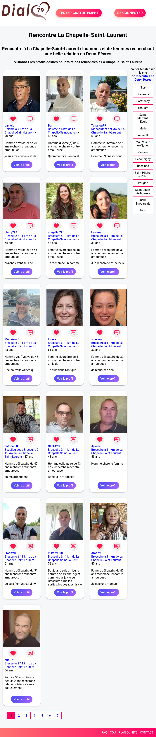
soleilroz (97, 339)
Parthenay (143, 101)
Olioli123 (54, 446)
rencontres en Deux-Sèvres (144, 77)
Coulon (143, 152)
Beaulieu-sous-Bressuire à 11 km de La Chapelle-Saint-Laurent (22, 453)
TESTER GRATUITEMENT (79, 13)
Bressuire (143, 94)
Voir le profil (22, 165)
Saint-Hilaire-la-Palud (143, 174)
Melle (143, 128)
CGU (113, 732)
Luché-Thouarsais (143, 201)
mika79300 (55, 553)
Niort (143, 87)
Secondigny (143, 159)
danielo (9, 125)
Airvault (143, 135)
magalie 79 (55, 232)
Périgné (143, 183)
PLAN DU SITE (128, 732)
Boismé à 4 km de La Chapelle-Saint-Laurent (19, 130)
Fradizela (11, 553)
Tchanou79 (98, 125)
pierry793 (11, 232)
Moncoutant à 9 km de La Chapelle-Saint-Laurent (108, 130)
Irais (143, 210)
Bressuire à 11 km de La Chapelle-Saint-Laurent (20, 237)
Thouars (143, 108)
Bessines (143, 166)
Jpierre (95, 446)
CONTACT (146, 732)
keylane (96, 232)
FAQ (104, 732)
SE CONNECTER (130, 13)
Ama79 (96, 553)
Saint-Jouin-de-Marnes (143, 191)
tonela (52, 339)
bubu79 (10, 660)
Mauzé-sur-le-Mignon (143, 143)
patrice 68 (11, 446)
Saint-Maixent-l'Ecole (143, 118)
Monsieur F (12, 339)
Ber (50, 125)
